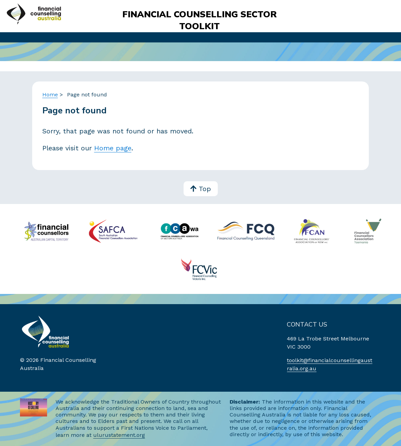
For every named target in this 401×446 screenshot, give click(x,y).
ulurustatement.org (119, 435)
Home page (112, 148)
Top (200, 189)
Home (50, 94)
